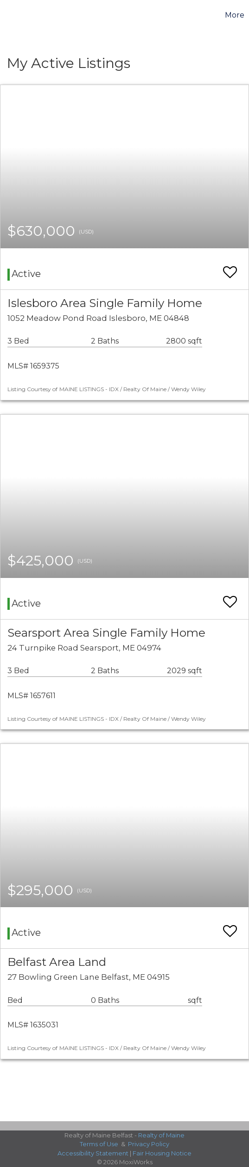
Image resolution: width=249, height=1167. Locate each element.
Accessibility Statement (92, 1153)
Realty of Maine (161, 1135)
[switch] (230, 268)
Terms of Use (99, 1144)
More (234, 15)
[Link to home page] (8, 15)
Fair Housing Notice (162, 1153)
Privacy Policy (148, 1144)
